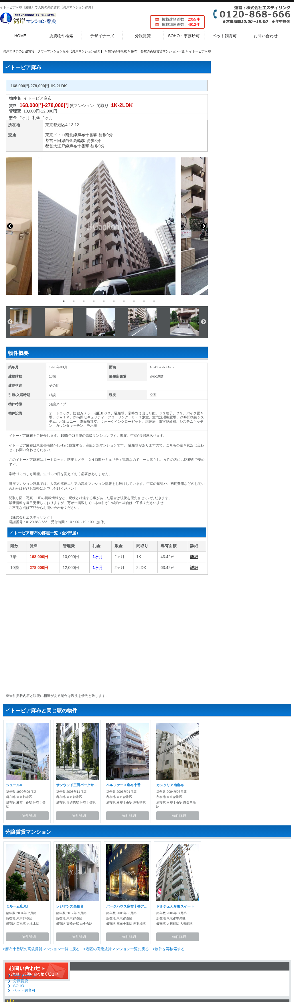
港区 (61, 124)
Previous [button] (10, 226)
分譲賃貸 (143, 35)
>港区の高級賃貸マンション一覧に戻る (116, 949)
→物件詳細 (27, 816)
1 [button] (64, 301)
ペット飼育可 (225, 35)
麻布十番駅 (87, 135)
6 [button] (114, 301)
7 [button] (124, 301)
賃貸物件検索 (61, 35)
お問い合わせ (266, 35)
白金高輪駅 (75, 140)
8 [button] (134, 301)
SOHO (18, 986)
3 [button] (84, 301)
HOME (20, 35)
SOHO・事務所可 (184, 35)
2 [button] (74, 301)
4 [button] (94, 301)
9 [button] (144, 301)
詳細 (194, 556)
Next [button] (203, 226)
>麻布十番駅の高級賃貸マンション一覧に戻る (41, 949)
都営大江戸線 (57, 146)
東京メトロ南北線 (61, 135)
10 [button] (154, 301)
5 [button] (104, 301)
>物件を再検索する (169, 949)
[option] (106, 226)
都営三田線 (55, 140)
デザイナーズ (102, 35)
